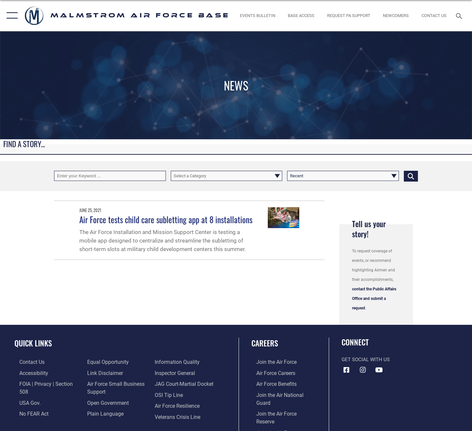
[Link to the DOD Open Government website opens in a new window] (105, 391)
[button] (10, 15)
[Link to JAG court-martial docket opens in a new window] (184, 373)
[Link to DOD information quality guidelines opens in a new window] (107, 412)
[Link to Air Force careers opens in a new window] (270, 373)
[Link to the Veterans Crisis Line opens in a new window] (178, 405)
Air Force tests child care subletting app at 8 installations (165, 219)
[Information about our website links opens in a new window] (103, 362)
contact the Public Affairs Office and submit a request (374, 298)
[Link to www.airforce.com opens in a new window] (270, 362)
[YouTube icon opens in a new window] (379, 370)
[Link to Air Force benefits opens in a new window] (270, 383)
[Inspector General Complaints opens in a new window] (175, 362)
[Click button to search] (411, 176)
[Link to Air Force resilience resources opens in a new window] (178, 394)
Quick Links (33, 343)
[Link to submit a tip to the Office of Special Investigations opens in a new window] (169, 383)
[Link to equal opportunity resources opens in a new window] (33, 416)
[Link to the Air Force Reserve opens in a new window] (280, 405)
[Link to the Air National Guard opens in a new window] (281, 394)
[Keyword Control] (110, 176)
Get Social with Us (366, 359)
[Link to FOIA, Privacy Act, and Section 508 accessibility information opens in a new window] (44, 383)
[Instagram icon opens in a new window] (363, 370)
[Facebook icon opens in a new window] (346, 370)
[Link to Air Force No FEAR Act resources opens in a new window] (28, 405)
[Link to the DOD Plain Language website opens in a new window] (102, 401)
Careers (264, 343)
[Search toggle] (460, 15)
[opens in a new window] (348, 16)
